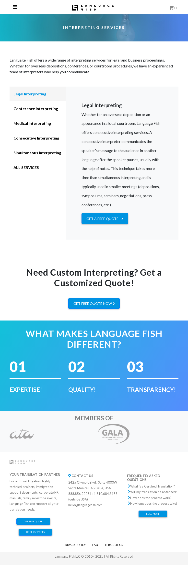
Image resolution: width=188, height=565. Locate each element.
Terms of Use (115, 545)
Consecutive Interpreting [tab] (36, 138)
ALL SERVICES (26, 167)
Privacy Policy (75, 545)
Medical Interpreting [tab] (32, 123)
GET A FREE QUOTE (104, 219)
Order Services (35, 532)
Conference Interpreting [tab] (35, 108)
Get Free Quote (33, 521)
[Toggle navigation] (15, 7)
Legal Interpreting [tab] (29, 93)
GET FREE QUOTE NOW (94, 303)
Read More (153, 514)
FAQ (95, 545)
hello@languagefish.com (85, 505)
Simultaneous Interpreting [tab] (37, 152)
